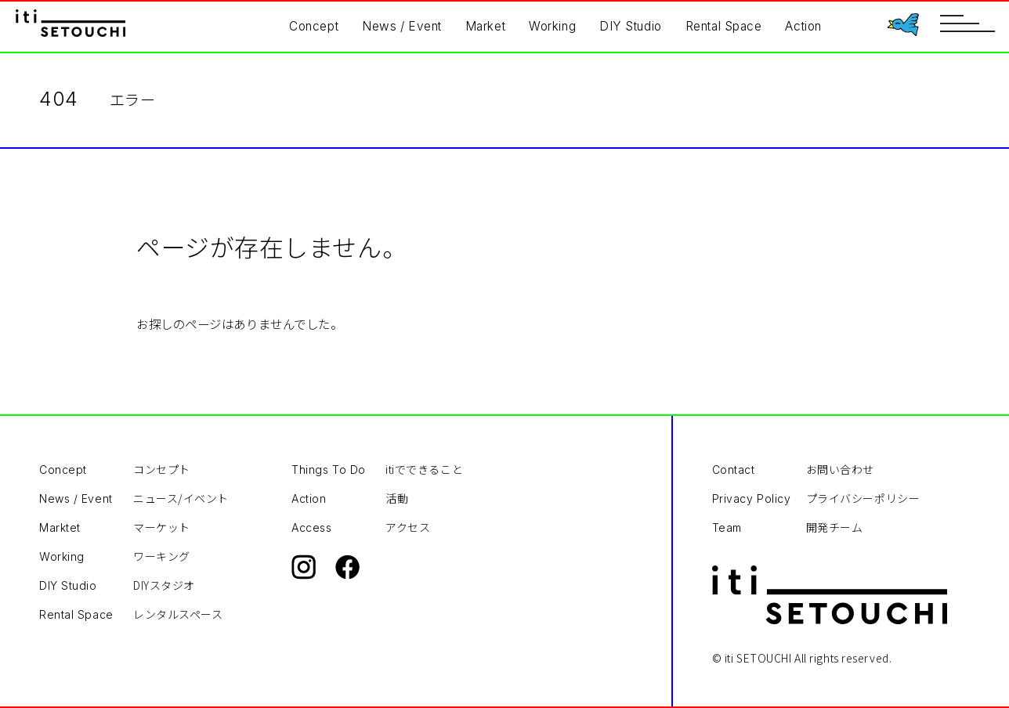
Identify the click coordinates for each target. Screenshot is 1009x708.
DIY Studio (630, 26)
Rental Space (723, 26)
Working (552, 26)
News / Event (402, 26)
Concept (313, 26)
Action (803, 26)
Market (485, 26)
